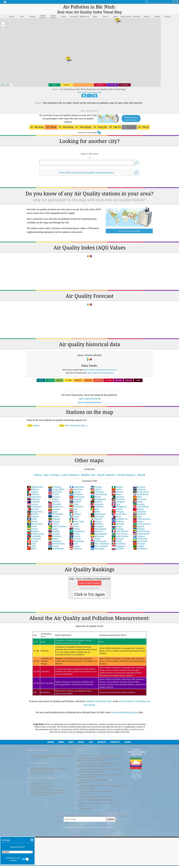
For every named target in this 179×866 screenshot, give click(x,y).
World (141, 470)
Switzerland (141, 501)
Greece (53, 541)
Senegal (117, 534)
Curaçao (54, 492)
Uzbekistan (140, 534)
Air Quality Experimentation (42, 766)
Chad (31, 538)
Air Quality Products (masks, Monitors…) (46, 785)
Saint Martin (120, 526)
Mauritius (97, 511)
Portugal (118, 506)
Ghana (53, 534)
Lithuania (97, 487)
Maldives (97, 501)
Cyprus (53, 494)
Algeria (32, 487)
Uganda (138, 521)
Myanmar (97, 531)
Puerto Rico (119, 509)
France (53, 519)
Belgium (33, 511)
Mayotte (96, 514)
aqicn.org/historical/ (88, 393)
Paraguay (118, 497)
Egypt (53, 506)
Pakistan (118, 492)
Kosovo (74, 531)
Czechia (54, 497)
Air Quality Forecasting (39, 783)
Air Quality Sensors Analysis (42, 768)
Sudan (138, 497)
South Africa (141, 487)
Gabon (53, 524)
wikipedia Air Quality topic (98, 696)
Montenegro (98, 524)
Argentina (34, 492)
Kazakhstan (77, 526)
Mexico (96, 516)
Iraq (73, 506)
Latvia (74, 541)
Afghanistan (35, 482)
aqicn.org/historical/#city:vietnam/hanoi (100, 365)
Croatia (53, 489)
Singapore (118, 541)
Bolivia (32, 516)
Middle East (88, 470)
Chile (31, 541)
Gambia (54, 526)
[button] (3, 17)
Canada (32, 536)
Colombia (54, 482)
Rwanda (118, 524)
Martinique (98, 509)
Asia (46, 470)
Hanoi (33, 420)
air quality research (39, 758)
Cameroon (34, 534)
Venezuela (140, 536)
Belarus (32, 509)
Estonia (53, 511)
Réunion (118, 516)
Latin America (70, 470)
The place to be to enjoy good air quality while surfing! (97, 799)
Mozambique (99, 529)
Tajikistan (139, 506)
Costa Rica (55, 487)
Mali (95, 504)
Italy (73, 514)
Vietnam (139, 538)
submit (110, 814)
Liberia (96, 484)
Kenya (74, 529)
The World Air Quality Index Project (136, 748)
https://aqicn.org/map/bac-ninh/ (90, 87)
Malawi (96, 497)
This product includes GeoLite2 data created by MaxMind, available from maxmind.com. (97, 759)
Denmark (54, 499)
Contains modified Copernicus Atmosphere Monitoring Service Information (100, 781)
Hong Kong (76, 492)
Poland (117, 504)
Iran (73, 504)
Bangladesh (34, 506)
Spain (137, 492)
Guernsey (76, 484)
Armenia (33, 494)
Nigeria (117, 482)
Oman (116, 489)
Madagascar (98, 494)
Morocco (97, 526)
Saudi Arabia (120, 531)
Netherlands (99, 536)
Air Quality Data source (39, 778)
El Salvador (55, 509)
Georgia (54, 529)
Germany (54, 531)
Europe (55, 470)
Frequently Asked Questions (43, 773)
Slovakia (118, 543)
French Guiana (57, 521)
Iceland (75, 497)
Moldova (97, 519)
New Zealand (99, 541)
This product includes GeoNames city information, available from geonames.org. (98, 765)
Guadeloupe (56, 543)
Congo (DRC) (56, 484)
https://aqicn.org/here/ (89, 106)
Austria (32, 499)
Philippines (119, 501)
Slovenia (139, 482)
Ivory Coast (76, 516)
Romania (118, 519)
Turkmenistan (142, 519)
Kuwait (74, 534)
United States (141, 529)
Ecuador (54, 504)
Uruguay (139, 531)
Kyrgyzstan (76, 536)
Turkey (138, 516)
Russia (117, 521)
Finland (54, 516)
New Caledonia (100, 538)
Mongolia (97, 521)
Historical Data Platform (40, 790)
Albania (33, 484)
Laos (73, 538)
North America (106, 470)
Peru (116, 499)
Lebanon (75, 543)
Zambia (138, 541)
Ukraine (139, 524)
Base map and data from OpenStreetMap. (95, 794)
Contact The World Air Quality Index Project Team (50, 751)
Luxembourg (99, 489)
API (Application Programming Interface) (47, 787)
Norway (117, 487)
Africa (37, 470)
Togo (137, 511)
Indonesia (76, 501)
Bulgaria (33, 526)
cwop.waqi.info (83, 777)
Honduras (76, 489)
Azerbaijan (34, 501)
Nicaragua (97, 543)
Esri (8, 81)
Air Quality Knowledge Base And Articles (47, 763)
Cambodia (34, 531)
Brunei (32, 524)
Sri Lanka (139, 494)
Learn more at (131, 113)
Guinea (74, 487)
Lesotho (96, 482)
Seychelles (119, 538)
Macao (96, 492)
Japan (74, 519)
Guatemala (76, 482)
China (32, 543)
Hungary (75, 494)
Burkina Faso (35, 529)
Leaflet (3, 79)
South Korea (141, 489)
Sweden (139, 499)
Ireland (75, 509)
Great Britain (56, 538)
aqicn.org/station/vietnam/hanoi (100, 368)
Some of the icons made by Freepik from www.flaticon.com (94, 787)
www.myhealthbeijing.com (124, 707)
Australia (33, 497)
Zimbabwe (140, 543)
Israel (74, 511)
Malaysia (97, 499)
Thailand (139, 509)
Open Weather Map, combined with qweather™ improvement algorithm (97, 770)
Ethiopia (54, 514)
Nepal (95, 534)
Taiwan (138, 504)
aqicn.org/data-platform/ (89, 397)
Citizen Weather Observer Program (93, 775)
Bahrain (33, 504)
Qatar (116, 511)
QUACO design (85, 803)
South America (126, 470)
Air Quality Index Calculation (42, 781)
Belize (32, 514)
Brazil (32, 521)
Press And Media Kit (38, 753)
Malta (95, 506)
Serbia (117, 536)
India (74, 499)
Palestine (118, 494)
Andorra (33, 489)
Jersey (74, 521)
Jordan (74, 524)
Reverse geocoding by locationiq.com (94, 791)
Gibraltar (54, 536)
